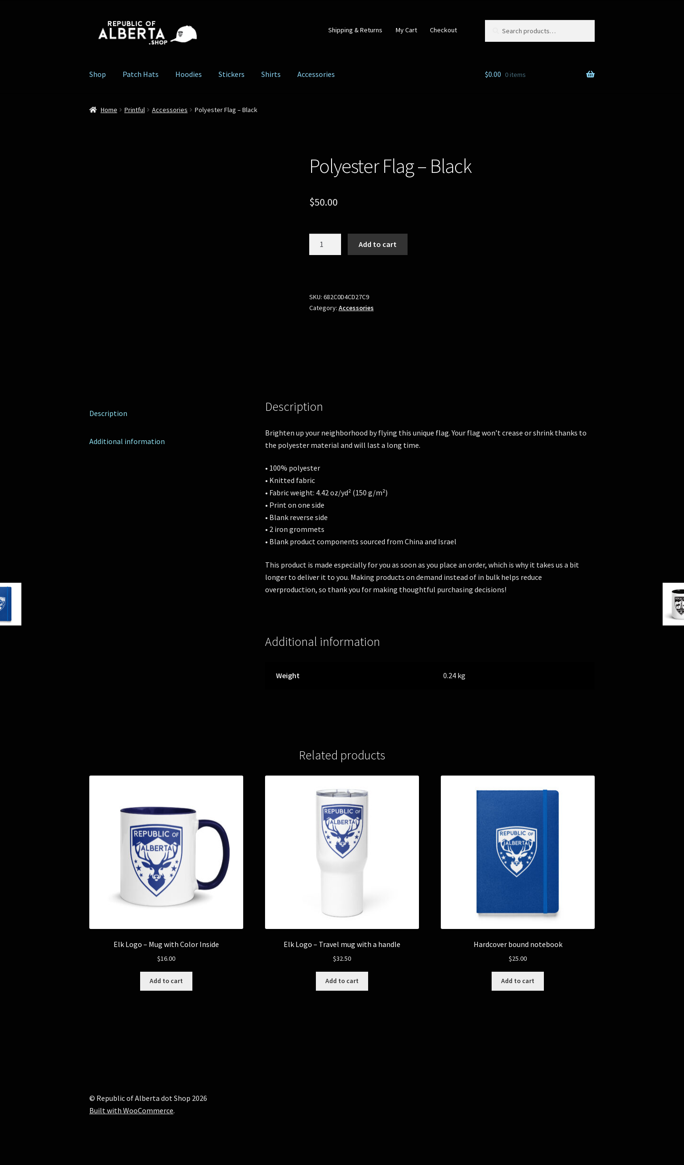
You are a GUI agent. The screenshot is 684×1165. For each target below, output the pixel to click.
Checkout (443, 30)
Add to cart (378, 244)
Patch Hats (141, 74)
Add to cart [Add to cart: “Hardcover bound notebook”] (517, 980)
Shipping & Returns (355, 30)
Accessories (316, 74)
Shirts (271, 74)
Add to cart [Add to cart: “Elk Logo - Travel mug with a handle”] (342, 980)
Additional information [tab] (127, 441)
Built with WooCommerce (131, 1110)
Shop (97, 74)
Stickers (231, 74)
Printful (134, 109)
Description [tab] (108, 413)
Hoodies (188, 74)
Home (109, 109)
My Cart (406, 30)
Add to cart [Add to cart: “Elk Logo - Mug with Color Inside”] (166, 980)
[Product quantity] (325, 245)
